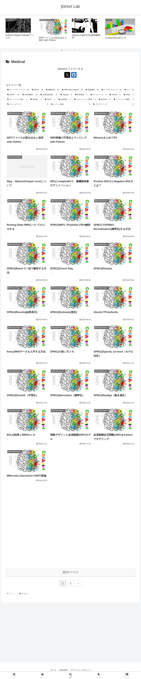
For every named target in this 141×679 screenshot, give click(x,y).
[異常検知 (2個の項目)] (81, 95)
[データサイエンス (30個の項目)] (111, 90)
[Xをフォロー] (67, 75)
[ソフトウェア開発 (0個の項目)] (124, 99)
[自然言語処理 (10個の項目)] (49, 95)
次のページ (70, 572)
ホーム (53, 670)
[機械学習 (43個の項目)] (52, 90)
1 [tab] (61, 50)
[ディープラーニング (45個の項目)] (18, 90)
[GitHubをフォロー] (74, 75)
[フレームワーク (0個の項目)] (27, 104)
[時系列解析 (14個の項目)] (30, 95)
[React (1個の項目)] (50, 99)
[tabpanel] (20, 31)
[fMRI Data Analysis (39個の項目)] (72, 90)
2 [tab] (66, 50)
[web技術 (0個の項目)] (64, 99)
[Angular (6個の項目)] (66, 95)
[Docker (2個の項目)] (115, 95)
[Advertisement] (70, 527)
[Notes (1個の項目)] (128, 95)
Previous (2, 32)
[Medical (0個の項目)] (104, 99)
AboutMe (63, 670)
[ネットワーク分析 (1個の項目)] (17, 99)
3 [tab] (70, 50)
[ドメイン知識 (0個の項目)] (70, 104)
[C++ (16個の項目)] (129, 90)
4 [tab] (74, 50)
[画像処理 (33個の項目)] (92, 90)
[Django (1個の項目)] (36, 99)
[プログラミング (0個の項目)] (113, 104)
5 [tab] (79, 50)
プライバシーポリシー (80, 670)
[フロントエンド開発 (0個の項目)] (85, 99)
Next (138, 32)
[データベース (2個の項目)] (98, 95)
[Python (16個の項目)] (13, 95)
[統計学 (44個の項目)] (37, 90)
